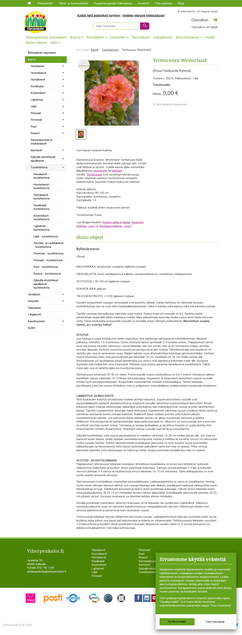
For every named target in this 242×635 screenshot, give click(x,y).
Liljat (33, 106)
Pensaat (36, 113)
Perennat (36, 120)
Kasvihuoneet (187, 37)
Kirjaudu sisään (209, 11)
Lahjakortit (162, 37)
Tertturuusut (94, 174)
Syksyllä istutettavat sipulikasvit (43, 159)
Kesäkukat (37, 86)
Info (54, 43)
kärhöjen (117, 171)
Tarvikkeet (95, 37)
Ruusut (35, 133)
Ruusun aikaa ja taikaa (116, 222)
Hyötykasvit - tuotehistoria (41, 197)
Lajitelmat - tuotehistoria (41, 228)
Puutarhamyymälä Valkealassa (113, 3)
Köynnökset (38, 93)
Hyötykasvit (38, 79)
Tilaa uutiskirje (163, 3)
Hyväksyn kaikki (177, 622)
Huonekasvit (38, 73)
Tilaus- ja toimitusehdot (73, 3)
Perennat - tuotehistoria (48, 253)
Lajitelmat (37, 100)
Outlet (210, 37)
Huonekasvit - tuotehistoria (42, 186)
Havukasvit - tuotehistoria (41, 176)
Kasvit (75, 37)
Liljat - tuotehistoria (45, 236)
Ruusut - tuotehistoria (47, 274)
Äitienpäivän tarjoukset (46, 37)
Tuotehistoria (39, 167)
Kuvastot (143, 3)
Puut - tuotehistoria (45, 267)
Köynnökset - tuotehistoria (41, 218)
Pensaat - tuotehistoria (47, 260)
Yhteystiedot (45, 3)
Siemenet (36, 150)
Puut (33, 126)
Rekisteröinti (188, 11)
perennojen (100, 171)
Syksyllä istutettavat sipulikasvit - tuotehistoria (45, 284)
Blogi (181, 3)
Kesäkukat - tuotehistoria (41, 207)
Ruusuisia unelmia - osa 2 (115, 226)
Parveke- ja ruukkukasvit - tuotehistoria (48, 245)
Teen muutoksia (214, 622)
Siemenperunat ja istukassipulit (41, 142)
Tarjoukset (140, 37)
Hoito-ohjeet (36, 43)
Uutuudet (118, 37)
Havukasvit (37, 66)
